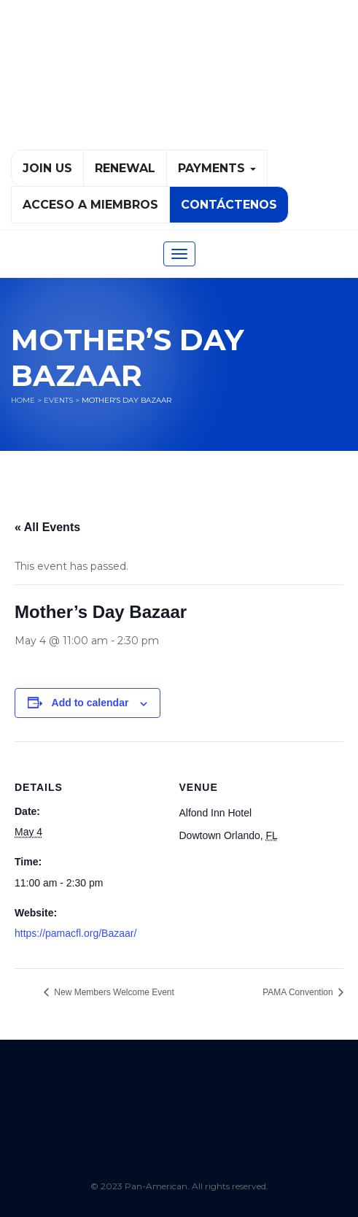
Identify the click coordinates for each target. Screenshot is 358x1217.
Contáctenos (229, 205)
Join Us (47, 168)
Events (58, 400)
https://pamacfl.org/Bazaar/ (75, 933)
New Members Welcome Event (113, 992)
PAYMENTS (217, 168)
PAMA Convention (298, 992)
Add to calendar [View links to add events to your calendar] (90, 702)
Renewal (125, 168)
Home (23, 400)
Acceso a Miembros (90, 205)
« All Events (47, 527)
